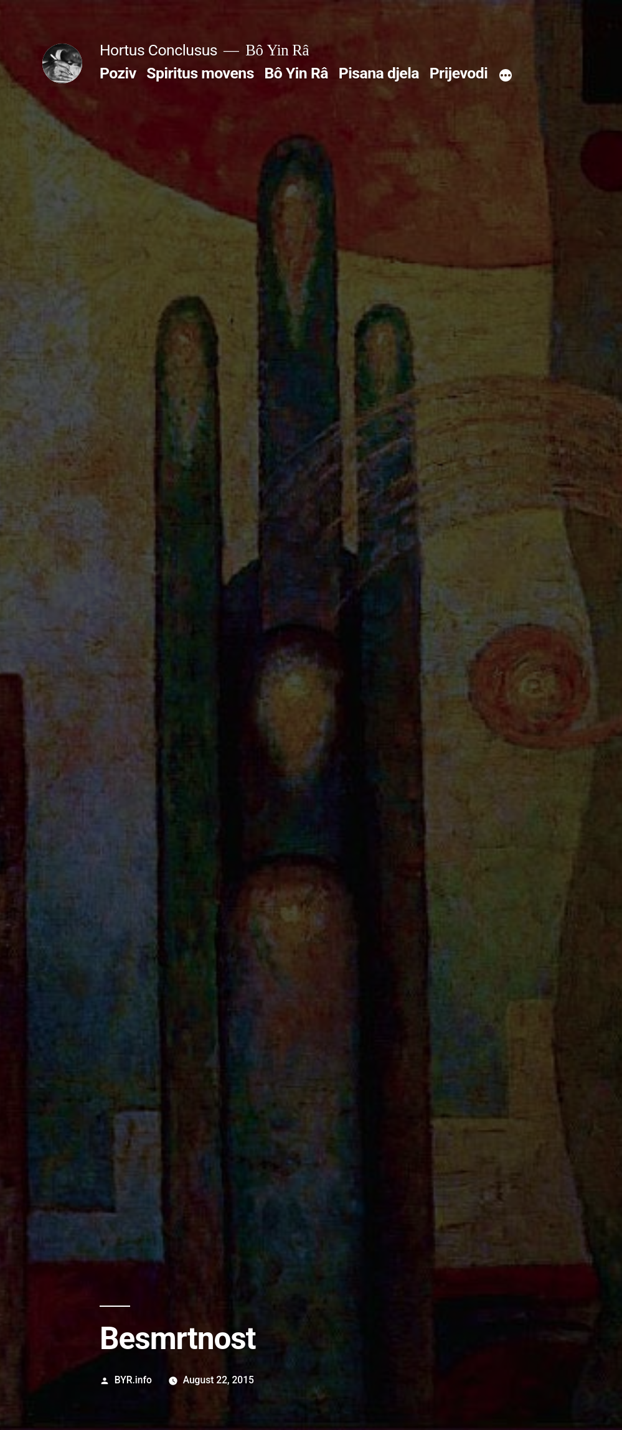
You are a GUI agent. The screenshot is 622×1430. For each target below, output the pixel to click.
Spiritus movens (200, 73)
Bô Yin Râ (296, 73)
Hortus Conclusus (158, 50)
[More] (505, 75)
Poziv (118, 73)
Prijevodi (459, 73)
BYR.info (133, 1380)
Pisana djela (379, 73)
